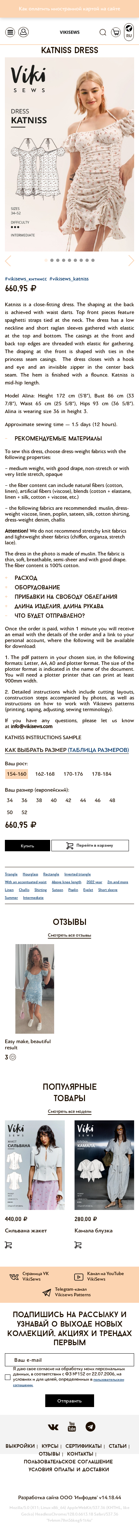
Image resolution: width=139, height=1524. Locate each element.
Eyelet (88, 890)
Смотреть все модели (69, 1111)
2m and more (117, 882)
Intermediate (33, 898)
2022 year (94, 882)
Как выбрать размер (67, 750)
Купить (27, 846)
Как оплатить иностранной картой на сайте (69, 9)
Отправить (69, 1401)
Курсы (50, 1446)
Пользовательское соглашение (68, 1462)
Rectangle (51, 874)
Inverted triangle (77, 874)
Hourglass (30, 874)
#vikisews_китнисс (26, 279)
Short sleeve (108, 890)
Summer (11, 898)
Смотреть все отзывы (69, 935)
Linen (9, 890)
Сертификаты (83, 1446)
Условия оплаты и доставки (69, 1470)
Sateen (57, 890)
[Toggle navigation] (10, 32)
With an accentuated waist (26, 882)
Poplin (73, 890)
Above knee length (66, 882)
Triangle (11, 874)
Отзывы (49, 1454)
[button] (8, 260)
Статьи (118, 1446)
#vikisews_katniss (69, 279)
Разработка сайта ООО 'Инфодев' (58, 1497)
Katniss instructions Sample (43, 737)
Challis (24, 890)
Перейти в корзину (94, 845)
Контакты (80, 1454)
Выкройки (20, 1446)
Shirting (41, 890)
